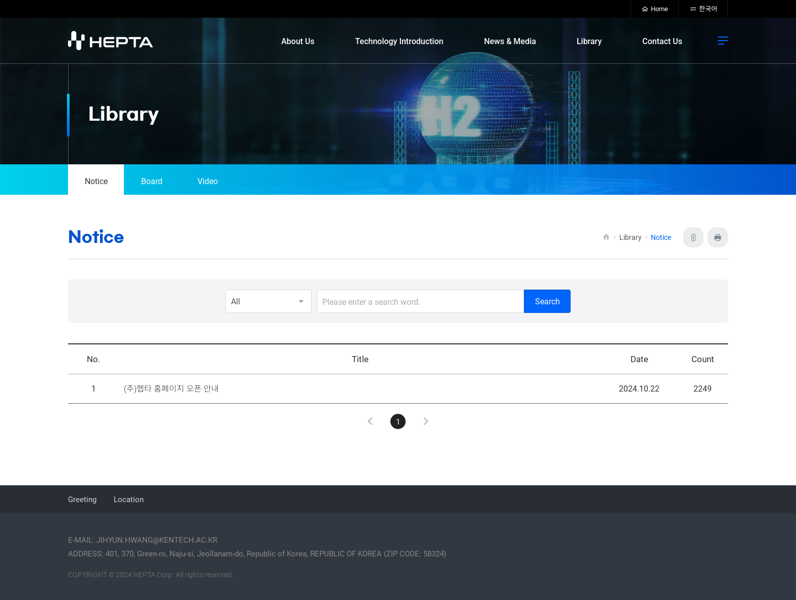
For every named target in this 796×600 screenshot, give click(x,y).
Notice (96, 180)
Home (655, 8)
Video (207, 180)
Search (547, 301)
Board (151, 180)
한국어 (703, 8)
